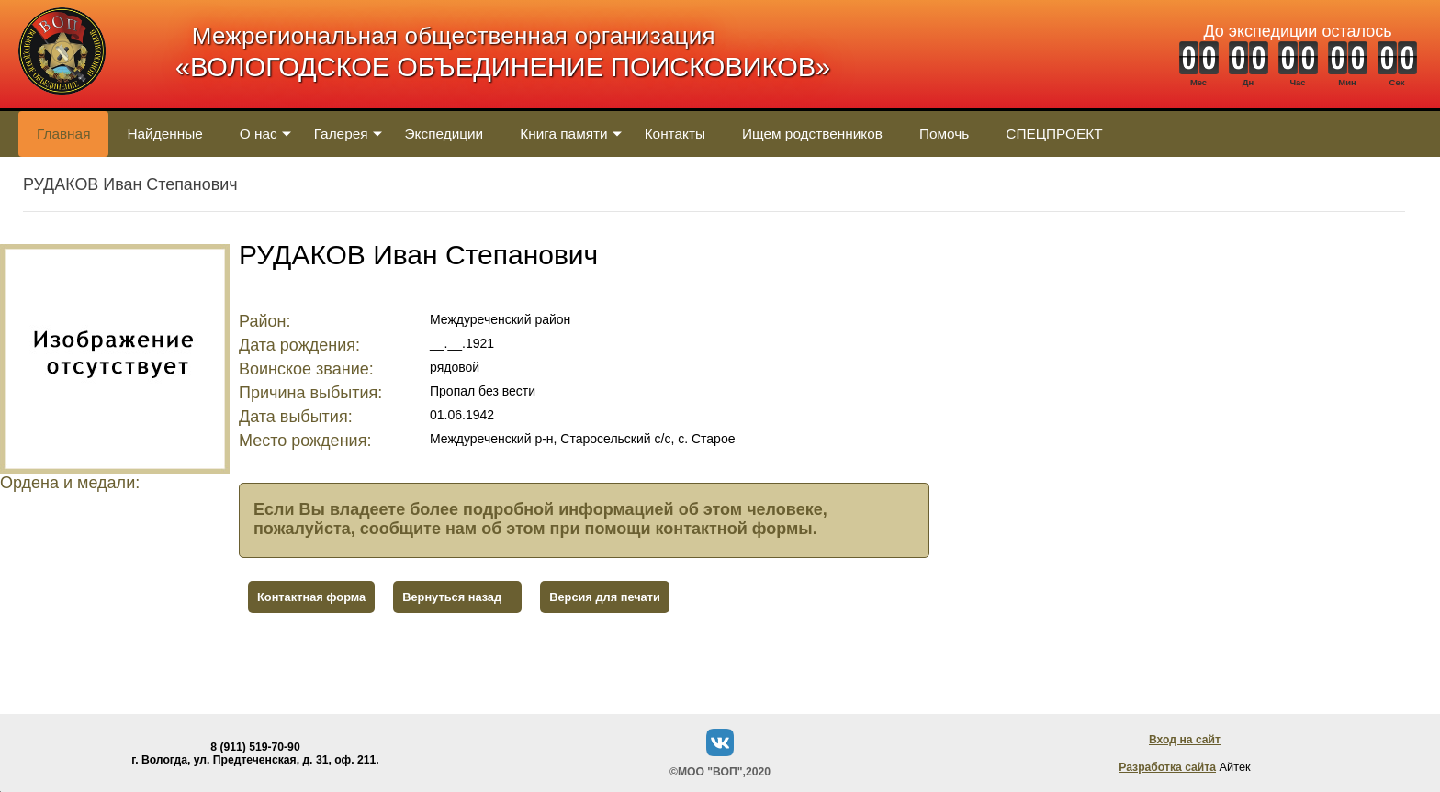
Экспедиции (444, 133)
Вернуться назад (451, 597)
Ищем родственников (812, 133)
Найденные (164, 133)
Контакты (675, 133)
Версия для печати (604, 597)
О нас (258, 133)
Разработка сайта (1167, 767)
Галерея (341, 133)
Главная (63, 133)
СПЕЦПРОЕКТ (1054, 133)
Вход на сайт (1185, 739)
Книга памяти (563, 133)
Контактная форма (311, 597)
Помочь (944, 133)
